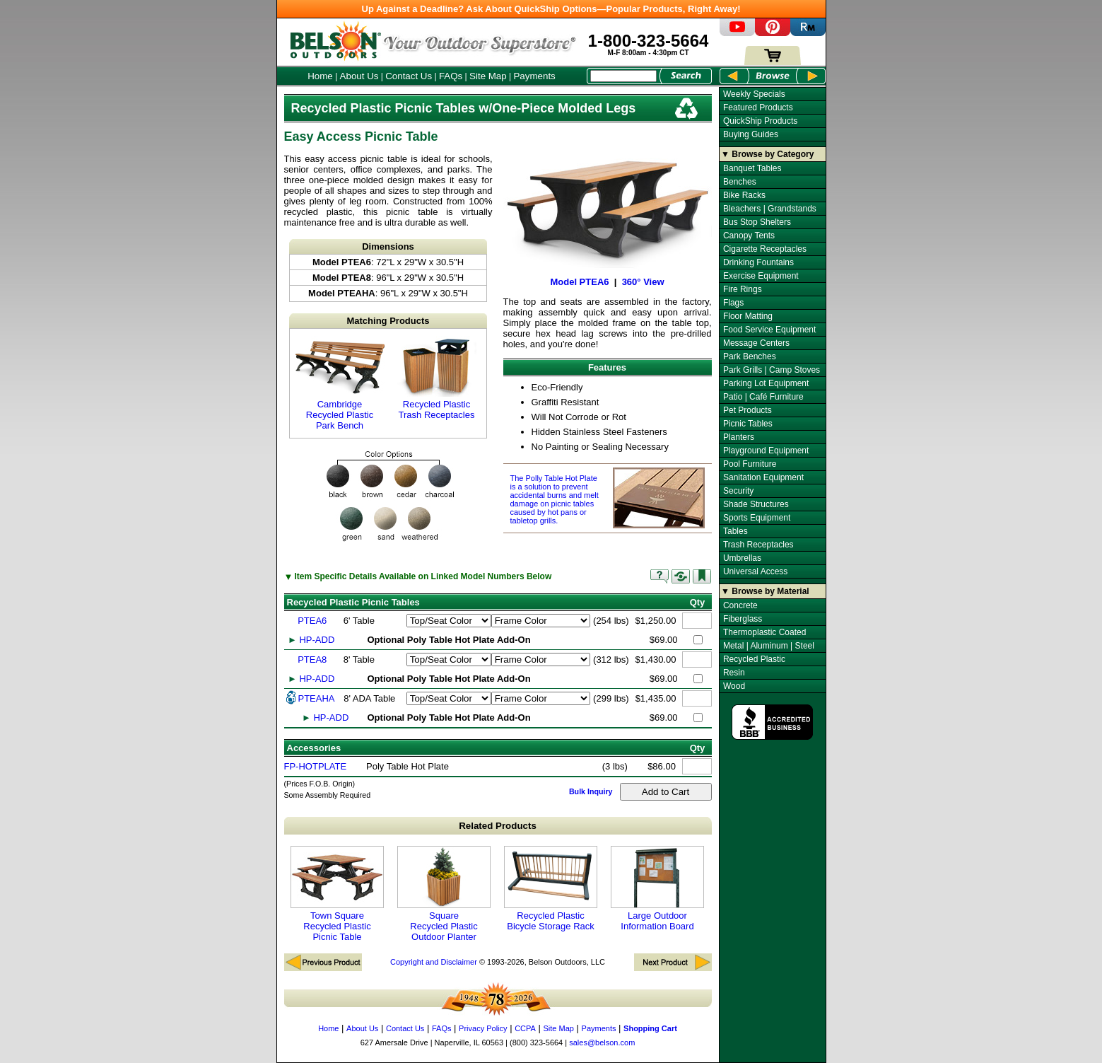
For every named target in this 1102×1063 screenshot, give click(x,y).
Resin (734, 673)
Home (320, 76)
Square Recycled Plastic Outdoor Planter (444, 894)
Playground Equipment (766, 450)
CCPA (525, 1028)
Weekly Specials (754, 94)
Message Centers (756, 343)
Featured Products (758, 107)
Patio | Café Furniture (763, 397)
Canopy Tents (749, 235)
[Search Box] (623, 76)
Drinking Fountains (758, 262)
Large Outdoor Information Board (657, 888)
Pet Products (747, 410)
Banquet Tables (752, 168)
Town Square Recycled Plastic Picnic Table (337, 894)
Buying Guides (750, 134)
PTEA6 (312, 620)
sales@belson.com (602, 1042)
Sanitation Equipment (763, 477)
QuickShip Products (760, 121)
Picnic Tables (748, 424)
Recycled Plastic (754, 659)
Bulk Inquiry (591, 791)
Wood (734, 686)
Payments (534, 76)
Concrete (740, 605)
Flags (733, 303)
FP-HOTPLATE (315, 766)
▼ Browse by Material (765, 591)
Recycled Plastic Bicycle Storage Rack (550, 888)
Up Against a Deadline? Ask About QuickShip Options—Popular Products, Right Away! (551, 9)
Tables (735, 531)
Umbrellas (742, 558)
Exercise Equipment (761, 276)
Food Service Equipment (769, 330)
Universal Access (755, 571)
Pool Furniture (749, 464)
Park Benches (749, 356)
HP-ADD (316, 639)
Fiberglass (742, 619)
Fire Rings (742, 289)
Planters (738, 437)
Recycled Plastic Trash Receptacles (437, 378)
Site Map (488, 76)
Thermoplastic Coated (764, 632)
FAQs (450, 76)
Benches (739, 182)
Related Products (498, 825)
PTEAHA (316, 698)
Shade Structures (756, 504)
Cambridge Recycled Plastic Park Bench (340, 383)
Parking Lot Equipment (766, 383)
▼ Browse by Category (767, 154)
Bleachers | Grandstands (769, 209)
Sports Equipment (756, 518)
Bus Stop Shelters (757, 222)
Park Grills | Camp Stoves (771, 370)
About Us (359, 76)
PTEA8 (312, 659)
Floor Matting (748, 316)
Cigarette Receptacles (765, 249)
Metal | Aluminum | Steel (768, 646)
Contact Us (408, 76)
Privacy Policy (483, 1028)
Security (738, 491)
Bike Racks (744, 195)
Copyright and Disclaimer (433, 962)
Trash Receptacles (758, 545)
